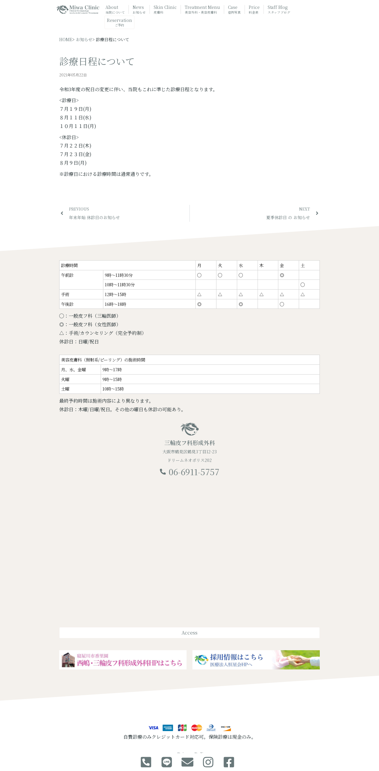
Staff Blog (279, 9)
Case (234, 9)
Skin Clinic (165, 9)
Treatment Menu (202, 10)
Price (254, 9)
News (139, 9)
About (115, 9)
